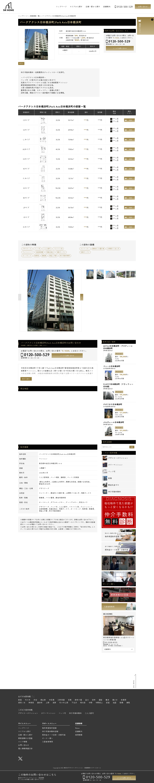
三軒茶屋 (61, 700)
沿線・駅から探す (93, 6)
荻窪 (108, 703)
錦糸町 (40, 703)
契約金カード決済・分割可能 (53, 735)
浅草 (54, 703)
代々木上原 (63, 703)
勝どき (115, 700)
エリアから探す (76, 6)
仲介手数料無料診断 (50, 731)
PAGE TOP (134, 684)
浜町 (76, 36)
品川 (87, 700)
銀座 (100, 700)
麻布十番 (78, 700)
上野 (47, 703)
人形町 (83, 38)
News (77, 728)
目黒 (70, 700)
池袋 (114, 703)
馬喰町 (77, 40)
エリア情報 (22, 742)
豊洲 (107, 700)
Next (81, 297)
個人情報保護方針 (25, 748)
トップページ (61, 6)
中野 (90, 703)
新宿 (20, 700)
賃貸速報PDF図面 (25, 738)
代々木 (27, 700)
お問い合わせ (143, 7)
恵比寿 (43, 700)
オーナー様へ (109, 584)
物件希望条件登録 (49, 728)
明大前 (83, 703)
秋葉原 (123, 700)
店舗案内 (106, 6)
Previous (19, 297)
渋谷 (35, 700)
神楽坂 (31, 703)
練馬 (128, 703)
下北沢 (74, 703)
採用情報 (119, 563)
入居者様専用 (109, 607)
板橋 (121, 703)
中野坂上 (99, 703)
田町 (94, 700)
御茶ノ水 (21, 703)
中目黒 (51, 700)
